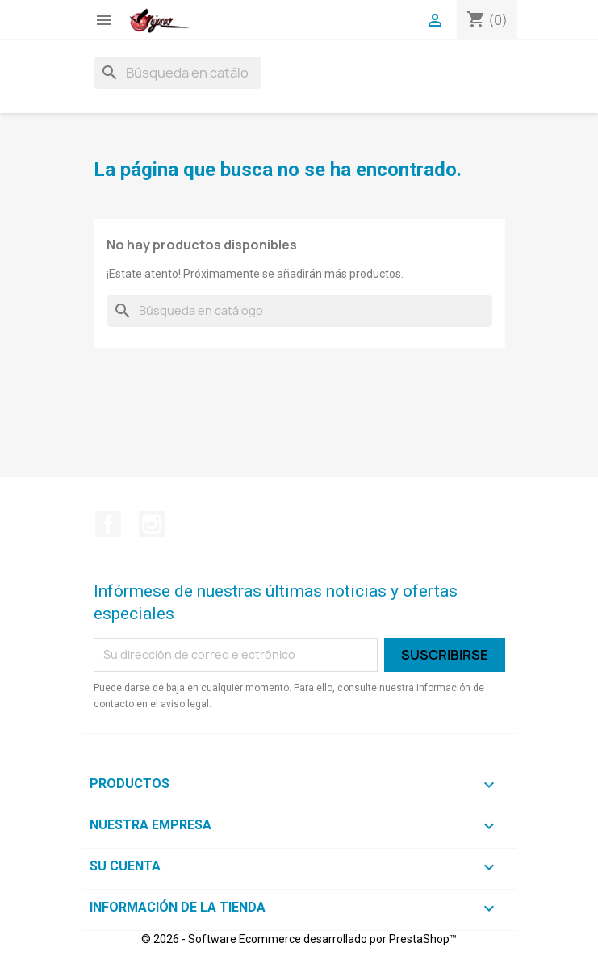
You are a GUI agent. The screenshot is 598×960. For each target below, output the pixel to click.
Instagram (152, 524)
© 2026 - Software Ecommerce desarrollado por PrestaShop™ (299, 939)
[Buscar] (177, 73)
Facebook (108, 524)
